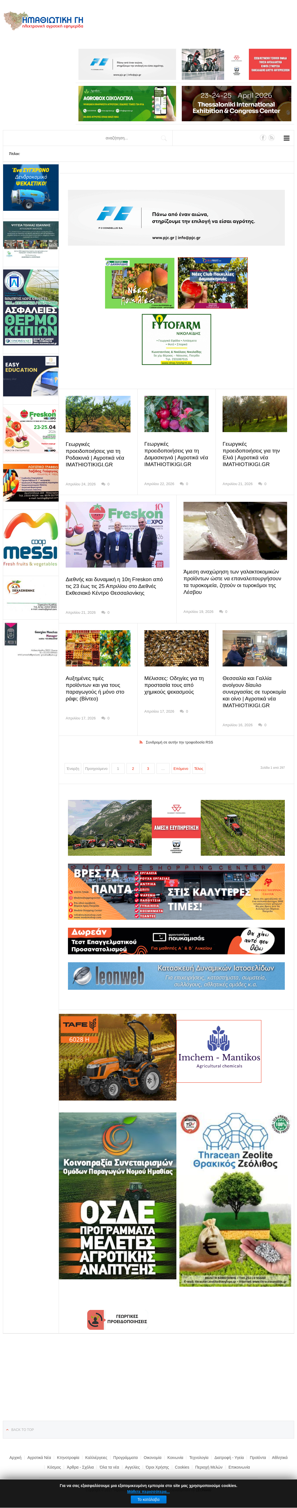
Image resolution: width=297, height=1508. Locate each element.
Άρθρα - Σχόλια (80, 1467)
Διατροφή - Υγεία (229, 1457)
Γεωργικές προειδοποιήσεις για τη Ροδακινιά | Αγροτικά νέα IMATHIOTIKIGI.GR (96, 451)
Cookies (182, 1467)
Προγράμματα (125, 1457)
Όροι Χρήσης (157, 1467)
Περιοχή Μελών (208, 1467)
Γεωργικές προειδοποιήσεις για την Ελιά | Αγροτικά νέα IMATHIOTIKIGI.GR (253, 450)
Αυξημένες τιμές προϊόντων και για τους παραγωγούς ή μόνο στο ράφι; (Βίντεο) (96, 685)
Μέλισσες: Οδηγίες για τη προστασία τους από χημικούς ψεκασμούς (172, 684)
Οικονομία (153, 1457)
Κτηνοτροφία (68, 1457)
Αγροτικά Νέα (39, 1457)
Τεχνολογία (198, 1457)
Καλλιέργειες (96, 1457)
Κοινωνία (175, 1457)
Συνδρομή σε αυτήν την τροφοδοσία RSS (179, 742)
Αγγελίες (132, 1467)
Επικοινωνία (239, 1467)
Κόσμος (54, 1467)
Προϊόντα (258, 1457)
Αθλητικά (280, 1457)
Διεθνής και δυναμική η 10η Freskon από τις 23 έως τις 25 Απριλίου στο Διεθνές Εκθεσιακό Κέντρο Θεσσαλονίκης (117, 586)
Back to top (22, 1429)
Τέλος (198, 768)
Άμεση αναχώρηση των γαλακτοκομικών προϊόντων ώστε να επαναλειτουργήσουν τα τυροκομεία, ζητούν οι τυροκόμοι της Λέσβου (233, 578)
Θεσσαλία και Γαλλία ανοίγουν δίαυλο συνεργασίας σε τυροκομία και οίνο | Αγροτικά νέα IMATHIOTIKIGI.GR (253, 691)
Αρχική (15, 1457)
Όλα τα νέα (109, 1467)
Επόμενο (181, 768)
